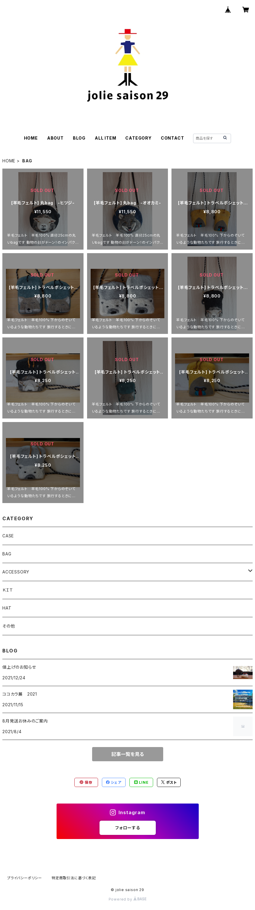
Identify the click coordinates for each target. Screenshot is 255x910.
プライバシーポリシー (24, 878)
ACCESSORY (15, 571)
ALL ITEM (105, 137)
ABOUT (55, 137)
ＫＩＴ (7, 589)
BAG (6, 553)
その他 (8, 625)
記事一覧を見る (127, 754)
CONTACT (172, 137)
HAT (6, 607)
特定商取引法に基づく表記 (74, 878)
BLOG (79, 137)
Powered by (128, 899)
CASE (8, 535)
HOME (31, 137)
